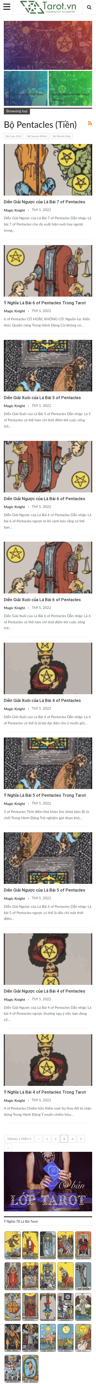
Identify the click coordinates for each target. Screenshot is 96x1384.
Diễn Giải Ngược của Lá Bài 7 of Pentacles (44, 201)
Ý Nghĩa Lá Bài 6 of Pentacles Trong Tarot (45, 302)
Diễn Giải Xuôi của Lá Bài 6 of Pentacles (42, 599)
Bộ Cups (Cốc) (14, 136)
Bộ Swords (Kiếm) (37, 136)
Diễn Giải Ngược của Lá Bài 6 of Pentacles (44, 498)
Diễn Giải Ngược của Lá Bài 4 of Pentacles (44, 991)
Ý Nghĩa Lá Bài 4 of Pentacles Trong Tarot (45, 1092)
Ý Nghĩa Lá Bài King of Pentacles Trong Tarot (37, 63)
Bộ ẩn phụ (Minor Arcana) (5, 21)
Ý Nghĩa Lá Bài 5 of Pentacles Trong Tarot (45, 795)
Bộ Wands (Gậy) (62, 136)
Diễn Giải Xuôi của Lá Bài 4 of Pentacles (42, 700)
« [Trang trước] (38, 1139)
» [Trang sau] (8, 1148)
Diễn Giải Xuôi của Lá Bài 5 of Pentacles (42, 397)
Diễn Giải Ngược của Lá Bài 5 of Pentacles (44, 890)
